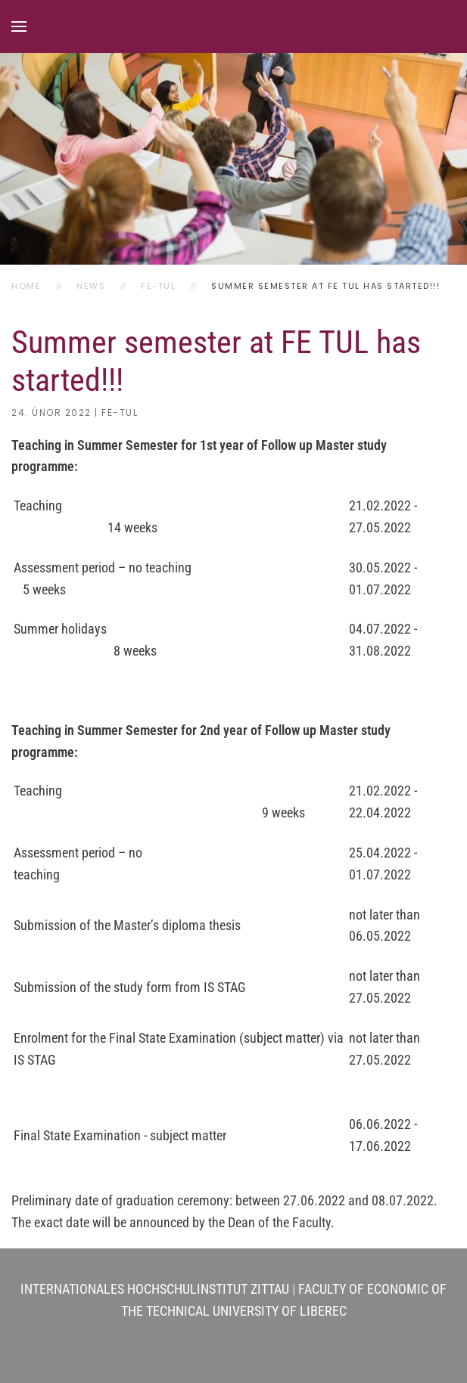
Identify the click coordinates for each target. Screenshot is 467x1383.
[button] (18, 26)
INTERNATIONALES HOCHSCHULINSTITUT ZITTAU (154, 1289)
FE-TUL (119, 412)
